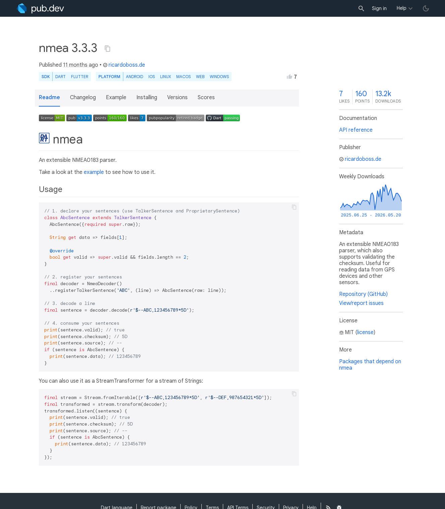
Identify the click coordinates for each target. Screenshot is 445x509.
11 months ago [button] (80, 65)
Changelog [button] (83, 97)
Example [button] (116, 97)
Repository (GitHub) (363, 294)
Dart (60, 76)
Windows (219, 76)
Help (401, 8)
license (365, 332)
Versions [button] (177, 97)
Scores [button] (206, 97)
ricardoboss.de (124, 65)
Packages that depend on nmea (370, 364)
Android (134, 76)
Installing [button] (146, 97)
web (200, 76)
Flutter (79, 76)
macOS (183, 76)
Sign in (379, 8)
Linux (165, 76)
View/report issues (361, 303)
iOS (151, 76)
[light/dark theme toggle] (426, 8)
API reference (356, 130)
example (94, 172)
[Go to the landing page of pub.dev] (40, 8)
